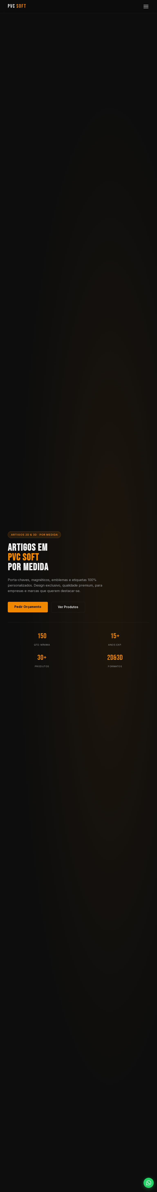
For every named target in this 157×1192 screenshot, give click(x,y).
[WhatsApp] (149, 1183)
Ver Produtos (68, 607)
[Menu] (146, 6)
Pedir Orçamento (27, 607)
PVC (17, 6)
